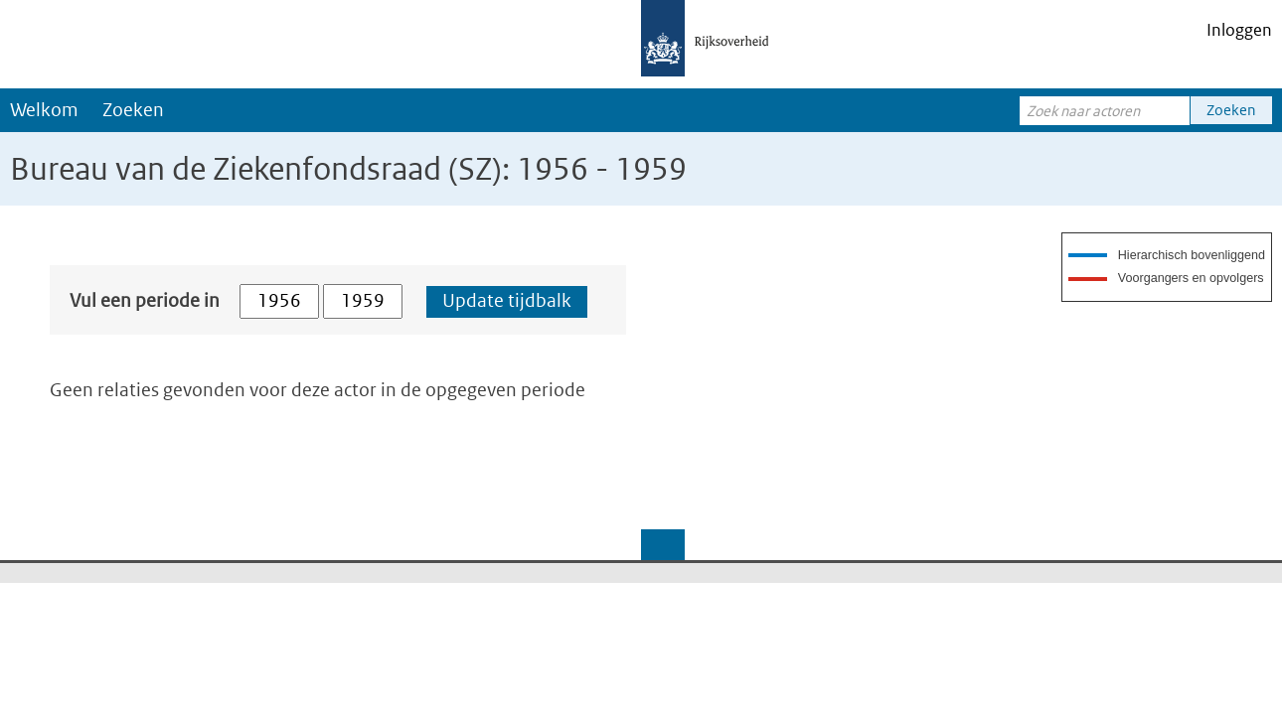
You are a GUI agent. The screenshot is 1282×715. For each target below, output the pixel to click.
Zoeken (133, 109)
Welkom (44, 109)
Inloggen (1239, 30)
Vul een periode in (145, 301)
